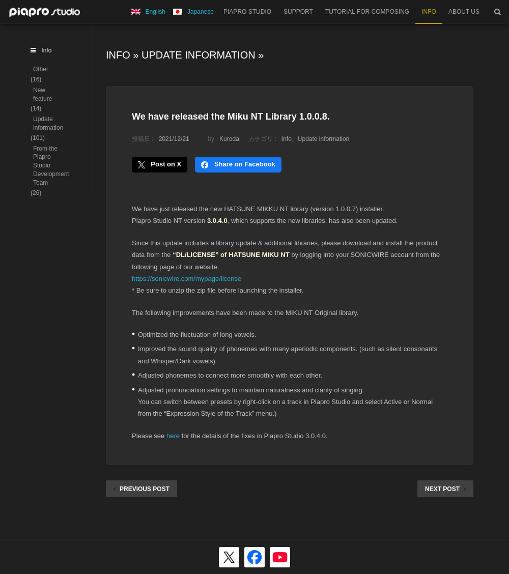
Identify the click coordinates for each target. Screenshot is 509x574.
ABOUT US (463, 11)
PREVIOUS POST (141, 489)
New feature (42, 94)
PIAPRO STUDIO (247, 11)
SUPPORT (298, 11)
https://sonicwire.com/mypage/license (186, 278)
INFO (428, 11)
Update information (199, 55)
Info (118, 55)
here (173, 436)
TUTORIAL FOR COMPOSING (367, 11)
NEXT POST (445, 489)
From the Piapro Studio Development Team (51, 165)
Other (40, 69)
